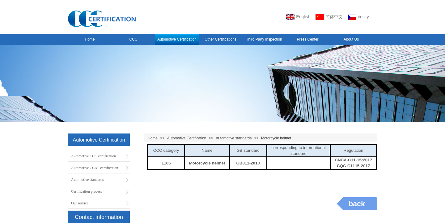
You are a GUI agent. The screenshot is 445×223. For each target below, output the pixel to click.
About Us (351, 39)
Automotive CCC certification (93, 156)
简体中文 (329, 17)
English (298, 17)
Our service (79, 203)
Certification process (86, 191)
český (358, 17)
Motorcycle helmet (276, 138)
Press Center (307, 39)
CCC (133, 39)
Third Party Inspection (264, 39)
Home (90, 39)
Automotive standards (234, 138)
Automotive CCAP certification (94, 168)
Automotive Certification (177, 39)
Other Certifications (220, 39)
